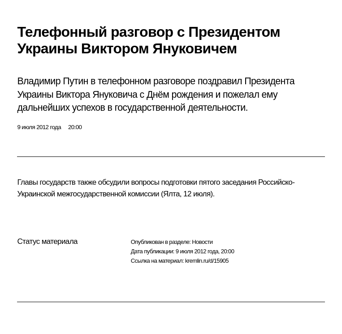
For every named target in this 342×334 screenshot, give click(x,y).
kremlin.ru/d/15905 (207, 260)
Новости (202, 242)
